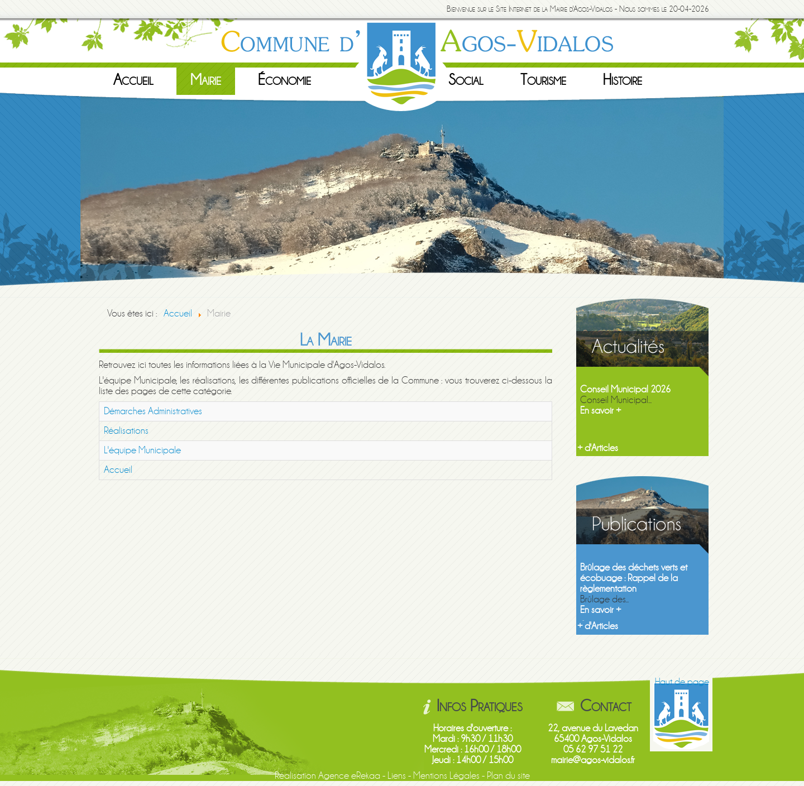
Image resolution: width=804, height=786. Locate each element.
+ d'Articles (597, 448)
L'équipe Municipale (142, 450)
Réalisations (126, 430)
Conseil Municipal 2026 (625, 389)
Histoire (622, 79)
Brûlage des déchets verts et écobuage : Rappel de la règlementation (633, 578)
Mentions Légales (446, 775)
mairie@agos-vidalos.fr (593, 760)
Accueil (133, 79)
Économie (284, 79)
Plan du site (508, 775)
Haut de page (682, 682)
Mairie (205, 79)
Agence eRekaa (349, 775)
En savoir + (600, 410)
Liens (396, 775)
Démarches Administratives (153, 411)
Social (466, 79)
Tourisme (543, 79)
